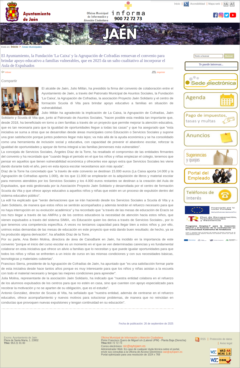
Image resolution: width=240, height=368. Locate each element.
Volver (8, 72)
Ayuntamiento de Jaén (49, 6)
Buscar (229, 56)
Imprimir (161, 72)
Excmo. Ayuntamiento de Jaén (20, 337)
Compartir (9, 81)
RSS (203, 339)
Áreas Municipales (32, 46)
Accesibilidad (197, 3)
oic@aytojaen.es (134, 346)
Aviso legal (226, 343)
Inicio (177, 3)
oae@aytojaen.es (172, 352)
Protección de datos (221, 339)
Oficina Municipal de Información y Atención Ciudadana (132, 337)
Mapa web (214, 3)
